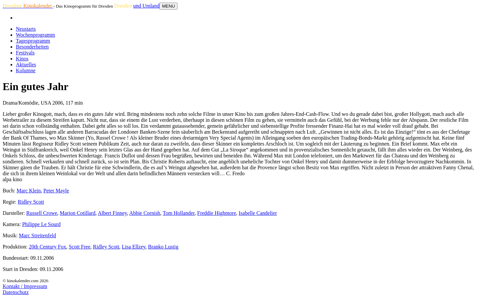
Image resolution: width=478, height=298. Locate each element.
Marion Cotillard (77, 213)
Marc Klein (28, 190)
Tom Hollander (178, 213)
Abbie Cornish (144, 213)
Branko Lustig (163, 246)
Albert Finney (112, 213)
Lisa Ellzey (133, 246)
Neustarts (26, 29)
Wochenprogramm (35, 35)
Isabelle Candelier (258, 213)
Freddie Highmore (216, 213)
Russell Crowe (41, 213)
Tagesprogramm (33, 41)
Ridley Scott (31, 202)
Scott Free (79, 246)
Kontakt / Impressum (25, 286)
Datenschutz (16, 292)
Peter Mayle (56, 190)
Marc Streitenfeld (37, 235)
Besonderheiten (32, 47)
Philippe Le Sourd (41, 224)
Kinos (22, 58)
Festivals (25, 52)
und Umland (146, 6)
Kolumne (26, 70)
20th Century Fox (47, 246)
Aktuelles (26, 64)
